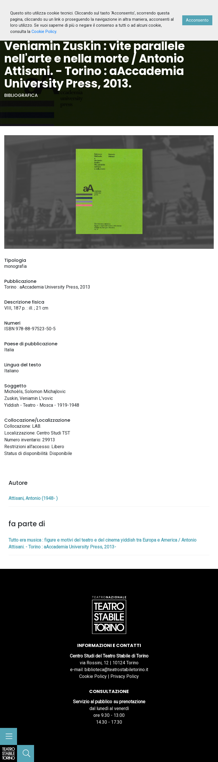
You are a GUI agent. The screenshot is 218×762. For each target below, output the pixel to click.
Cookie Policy (93, 676)
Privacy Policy (124, 676)
